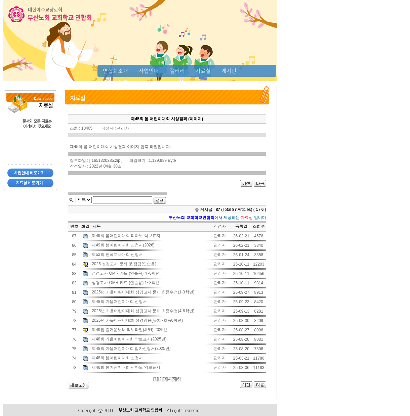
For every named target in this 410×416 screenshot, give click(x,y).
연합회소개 (115, 70)
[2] (160, 379)
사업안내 (149, 70)
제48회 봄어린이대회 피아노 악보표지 (126, 367)
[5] (174, 379)
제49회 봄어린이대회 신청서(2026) (123, 245)
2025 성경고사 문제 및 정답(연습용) (124, 264)
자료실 (203, 70)
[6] (178, 379)
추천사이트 (115, 82)
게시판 (229, 70)
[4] (169, 379)
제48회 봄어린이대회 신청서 (117, 358)
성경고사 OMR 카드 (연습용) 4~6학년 (126, 273)
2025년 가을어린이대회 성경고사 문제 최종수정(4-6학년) (143, 311)
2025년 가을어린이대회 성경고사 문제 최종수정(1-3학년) (143, 292)
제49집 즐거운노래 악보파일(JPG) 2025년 (129, 329)
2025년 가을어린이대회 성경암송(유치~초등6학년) (137, 320)
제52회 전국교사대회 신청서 (117, 254)
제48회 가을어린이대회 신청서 (119, 301)
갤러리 (177, 70)
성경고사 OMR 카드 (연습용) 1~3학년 (126, 282)
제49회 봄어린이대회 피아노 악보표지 (126, 235)
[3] (165, 379)
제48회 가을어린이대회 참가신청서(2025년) (131, 348)
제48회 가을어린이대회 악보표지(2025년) (129, 339)
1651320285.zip (105, 160)
